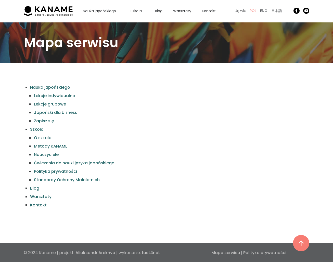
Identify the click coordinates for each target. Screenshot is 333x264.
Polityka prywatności (55, 171)
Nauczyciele (46, 154)
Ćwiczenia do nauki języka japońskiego (74, 163)
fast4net (151, 253)
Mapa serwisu (225, 253)
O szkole (42, 138)
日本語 (276, 10)
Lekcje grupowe (50, 104)
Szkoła (136, 11)
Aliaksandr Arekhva (95, 253)
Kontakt (209, 11)
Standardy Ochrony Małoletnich (67, 180)
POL (253, 10)
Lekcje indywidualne (54, 96)
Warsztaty (182, 11)
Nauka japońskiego (99, 11)
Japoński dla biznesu (56, 112)
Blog (158, 11)
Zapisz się (44, 121)
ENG (263, 10)
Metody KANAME (50, 146)
